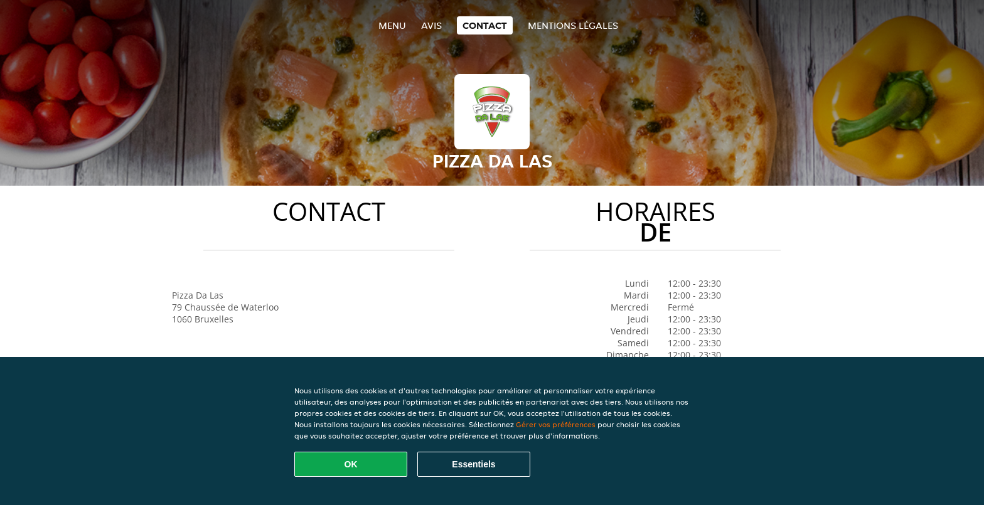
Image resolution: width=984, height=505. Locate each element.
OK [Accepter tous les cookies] (351, 464)
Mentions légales (573, 25)
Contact (485, 25)
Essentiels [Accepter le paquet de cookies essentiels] (473, 464)
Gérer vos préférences (556, 424)
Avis (431, 25)
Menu (392, 25)
